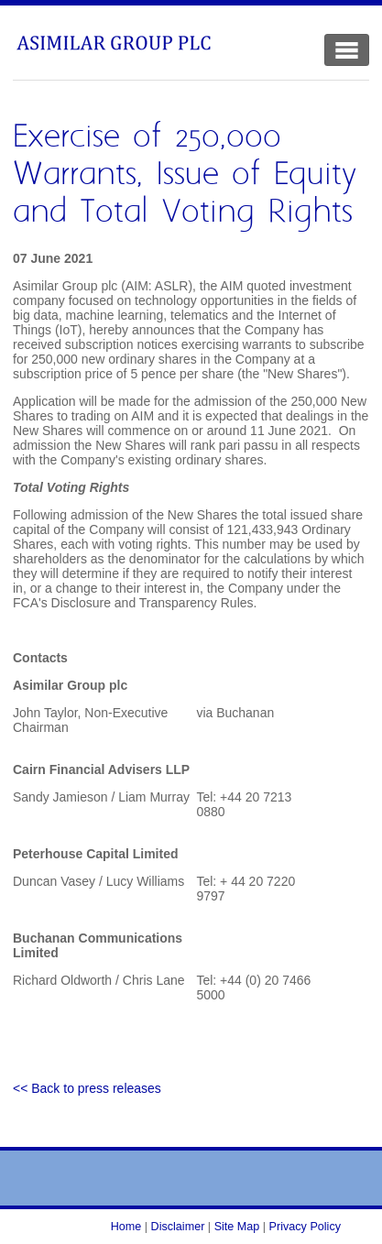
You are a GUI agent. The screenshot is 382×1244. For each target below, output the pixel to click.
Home (126, 1226)
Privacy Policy (305, 1226)
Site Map (237, 1226)
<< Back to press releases (87, 1088)
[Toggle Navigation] (346, 50)
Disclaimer (178, 1226)
